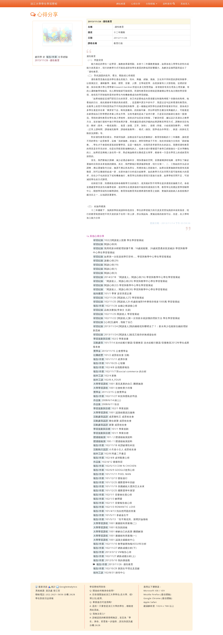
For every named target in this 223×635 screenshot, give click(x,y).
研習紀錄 (98, 240)
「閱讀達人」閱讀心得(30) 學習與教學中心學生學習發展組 (136, 289)
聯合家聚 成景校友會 (120, 420)
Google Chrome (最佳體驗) (157, 598)
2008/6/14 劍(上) (111, 400)
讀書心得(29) (111, 260)
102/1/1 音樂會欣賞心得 (118, 494)
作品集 (97, 400)
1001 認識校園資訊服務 (122, 412)
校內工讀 (98, 572)
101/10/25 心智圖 (115, 363)
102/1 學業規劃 (120, 408)
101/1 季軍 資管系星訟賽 (118, 293)
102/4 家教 (110, 375)
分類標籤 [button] (151, 3)
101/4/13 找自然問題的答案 (120, 511)
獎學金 (97, 350)
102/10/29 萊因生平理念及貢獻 (122, 568)
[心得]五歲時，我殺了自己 (118, 322)
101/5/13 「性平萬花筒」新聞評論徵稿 (126, 519)
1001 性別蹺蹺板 (118, 527)
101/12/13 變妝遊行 (116, 478)
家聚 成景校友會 (118, 424)
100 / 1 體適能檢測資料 (119, 441)
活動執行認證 (100, 449)
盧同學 (38, 56)
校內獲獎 (98, 293)
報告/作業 (51, 56)
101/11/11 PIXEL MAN (118, 474)
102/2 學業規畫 (120, 338)
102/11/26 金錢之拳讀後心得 (121, 305)
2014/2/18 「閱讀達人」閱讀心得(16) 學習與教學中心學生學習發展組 (142, 277)
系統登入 (185, 3)
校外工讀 (98, 375)
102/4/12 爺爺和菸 (112, 461)
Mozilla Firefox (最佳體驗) (157, 594)
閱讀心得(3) (110, 273)
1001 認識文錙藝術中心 (122, 539)
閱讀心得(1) (110, 268)
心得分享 (135, 3)
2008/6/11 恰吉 (110, 404)
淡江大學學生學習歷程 (43, 3)
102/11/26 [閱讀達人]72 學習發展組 (124, 297)
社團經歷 (98, 355)
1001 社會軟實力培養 (120, 387)
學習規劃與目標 (101, 338)
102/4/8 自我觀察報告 (117, 367)
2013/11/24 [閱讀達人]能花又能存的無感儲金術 (130, 334)
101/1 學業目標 (120, 433)
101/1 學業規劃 (120, 428)
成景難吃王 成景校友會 (121, 416)
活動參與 (98, 342)
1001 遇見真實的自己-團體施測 (126, 383)
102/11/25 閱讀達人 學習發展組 (121, 314)
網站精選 (120, 3)
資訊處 (49, 590)
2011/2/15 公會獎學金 (114, 392)
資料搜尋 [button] (169, 3)
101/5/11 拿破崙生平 (117, 515)
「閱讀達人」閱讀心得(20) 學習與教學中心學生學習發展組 (136, 281)
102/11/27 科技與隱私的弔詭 (121, 396)
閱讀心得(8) (110, 244)
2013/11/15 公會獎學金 (115, 350)
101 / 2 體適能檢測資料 (119, 437)
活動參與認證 (100, 416)
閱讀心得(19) (111, 264)
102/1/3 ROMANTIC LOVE (120, 506)
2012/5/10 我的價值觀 (117, 560)
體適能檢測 (99, 437)
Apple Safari (150, 602)
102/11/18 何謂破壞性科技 (120, 445)
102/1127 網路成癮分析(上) (120, 556)
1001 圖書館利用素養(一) (123, 535)
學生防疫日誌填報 (44, 598)
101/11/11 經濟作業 (116, 359)
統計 (53, 586)
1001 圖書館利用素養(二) (123, 523)
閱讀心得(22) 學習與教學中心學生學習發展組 (128, 285)
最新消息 (43, 586)
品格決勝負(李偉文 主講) (117, 309)
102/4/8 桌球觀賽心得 (117, 457)
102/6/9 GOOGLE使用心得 (120, 470)
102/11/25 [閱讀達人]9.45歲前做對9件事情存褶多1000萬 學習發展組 (142, 301)
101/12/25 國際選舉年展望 (120, 490)
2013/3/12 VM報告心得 (118, 552)
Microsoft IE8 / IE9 (154, 590)
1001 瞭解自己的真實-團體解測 (126, 531)
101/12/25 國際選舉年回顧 (120, 482)
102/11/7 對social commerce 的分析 (125, 371)
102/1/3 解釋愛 (113, 498)
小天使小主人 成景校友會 (122, 449)
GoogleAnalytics (68, 586)
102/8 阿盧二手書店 (115, 453)
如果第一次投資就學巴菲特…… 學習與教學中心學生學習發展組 (137, 256)
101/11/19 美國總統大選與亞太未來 (124, 486)
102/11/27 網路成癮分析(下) (121, 547)
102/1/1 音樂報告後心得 (118, 502)
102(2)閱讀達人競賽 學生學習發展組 (124, 240)
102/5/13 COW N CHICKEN (120, 465)
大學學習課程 (100, 383)
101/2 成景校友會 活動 (116, 355)
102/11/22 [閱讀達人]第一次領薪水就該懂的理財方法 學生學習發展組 (142, 318)
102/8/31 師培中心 (114, 572)
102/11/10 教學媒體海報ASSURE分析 (125, 543)
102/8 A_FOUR (112, 379)
